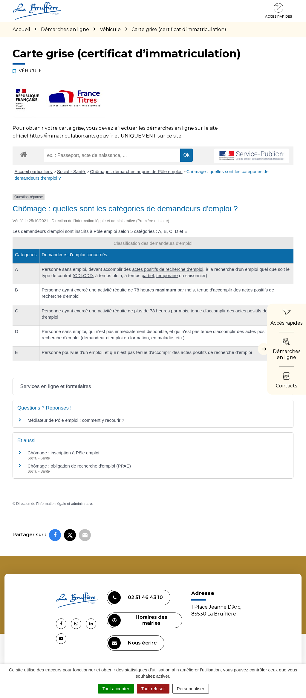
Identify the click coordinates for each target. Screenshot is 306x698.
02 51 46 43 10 (135, 597)
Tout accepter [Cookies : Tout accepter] (115, 688)
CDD (88, 275)
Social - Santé (71, 171)
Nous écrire (132, 643)
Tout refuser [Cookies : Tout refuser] (153, 688)
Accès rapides (278, 11)
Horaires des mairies (137, 620)
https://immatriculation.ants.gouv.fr (71, 136)
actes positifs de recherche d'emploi (167, 269)
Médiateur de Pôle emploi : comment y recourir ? (75, 420)
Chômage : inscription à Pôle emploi (63, 452)
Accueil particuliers (34, 171)
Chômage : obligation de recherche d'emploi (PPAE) (79, 465)
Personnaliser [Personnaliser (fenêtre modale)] (190, 688)
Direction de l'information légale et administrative (54, 504)
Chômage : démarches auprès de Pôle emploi (136, 171)
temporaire (167, 275)
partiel (148, 275)
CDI (78, 275)
